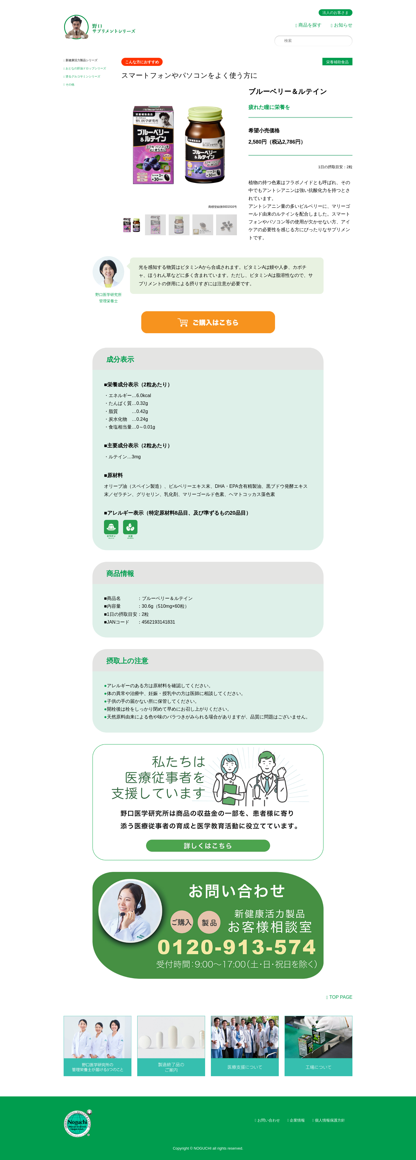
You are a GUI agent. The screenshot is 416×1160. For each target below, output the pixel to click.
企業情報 (297, 1120)
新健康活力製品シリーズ (81, 60)
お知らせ (343, 25)
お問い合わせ (268, 1120)
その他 (70, 84)
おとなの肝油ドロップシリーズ (86, 68)
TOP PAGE (340, 997)
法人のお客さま (335, 12)
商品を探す (310, 25)
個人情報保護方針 (330, 1120)
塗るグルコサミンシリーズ (83, 76)
